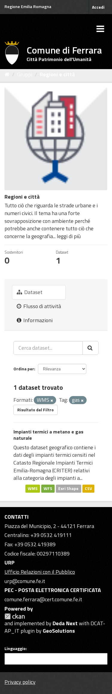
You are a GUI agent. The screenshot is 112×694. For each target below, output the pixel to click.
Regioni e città (57, 74)
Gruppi (24, 74)
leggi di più (69, 236)
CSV (88, 488)
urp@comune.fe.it (24, 581)
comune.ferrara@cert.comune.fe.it (43, 599)
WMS (33, 488)
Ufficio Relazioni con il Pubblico (39, 572)
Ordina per (23, 369)
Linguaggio (15, 649)
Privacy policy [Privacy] (20, 682)
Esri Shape (68, 488)
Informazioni (35, 320)
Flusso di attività (39, 306)
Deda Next (65, 623)
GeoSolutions (59, 631)
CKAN (14, 616)
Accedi (98, 7)
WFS (48, 488)
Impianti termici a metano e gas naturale (48, 435)
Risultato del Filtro (35, 410)
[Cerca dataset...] (48, 348)
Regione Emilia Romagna (27, 6)
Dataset (29, 292)
